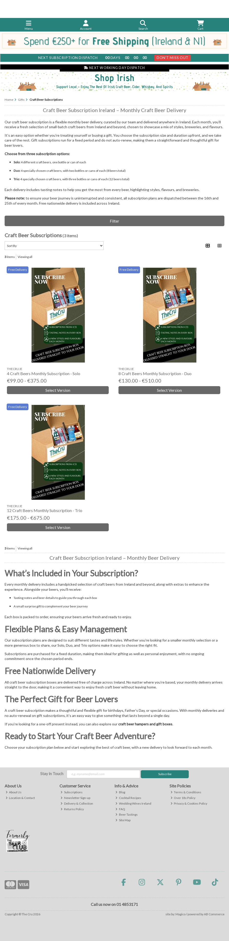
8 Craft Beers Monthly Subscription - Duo (155, 373)
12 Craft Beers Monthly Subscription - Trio (44, 510)
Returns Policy (72, 809)
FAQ (120, 809)
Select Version (57, 390)
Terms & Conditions (186, 792)
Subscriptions (72, 792)
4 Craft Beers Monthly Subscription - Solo (43, 373)
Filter (114, 220)
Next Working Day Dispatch (114, 68)
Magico (180, 914)
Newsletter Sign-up (75, 798)
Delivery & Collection (77, 803)
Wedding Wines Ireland (133, 803)
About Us (14, 792)
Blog (120, 792)
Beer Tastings (126, 814)
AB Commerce (214, 914)
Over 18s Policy (183, 798)
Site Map (123, 820)
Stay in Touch (51, 773)
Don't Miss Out (172, 57)
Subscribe (165, 774)
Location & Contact (20, 798)
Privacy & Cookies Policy (189, 803)
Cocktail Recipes (128, 798)
